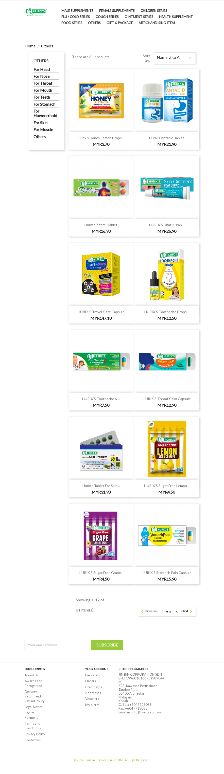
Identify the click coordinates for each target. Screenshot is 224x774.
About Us (32, 675)
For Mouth (42, 90)
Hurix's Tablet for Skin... (101, 485)
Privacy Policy (35, 734)
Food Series (71, 23)
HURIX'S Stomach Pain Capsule (167, 572)
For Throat (42, 83)
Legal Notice (34, 707)
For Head (41, 69)
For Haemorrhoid (45, 113)
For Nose (41, 76)
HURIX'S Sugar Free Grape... (101, 572)
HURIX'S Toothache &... (101, 399)
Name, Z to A (175, 58)
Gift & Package (120, 23)
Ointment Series (139, 17)
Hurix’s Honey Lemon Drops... (101, 138)
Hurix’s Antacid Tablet (166, 138)
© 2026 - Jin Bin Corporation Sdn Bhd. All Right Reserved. (112, 760)
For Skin (40, 122)
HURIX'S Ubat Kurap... (166, 225)
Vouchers (92, 699)
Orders (90, 681)
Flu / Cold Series (75, 17)
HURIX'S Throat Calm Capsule (167, 399)
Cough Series (107, 17)
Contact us (33, 740)
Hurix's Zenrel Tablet (100, 225)
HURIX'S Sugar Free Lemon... (166, 485)
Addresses (93, 693)
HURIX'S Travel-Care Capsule (101, 312)
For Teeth (41, 97)
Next (187, 611)
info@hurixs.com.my (147, 712)
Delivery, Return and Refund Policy (35, 696)
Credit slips (93, 687)
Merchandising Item (157, 23)
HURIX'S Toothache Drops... (166, 312)
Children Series (154, 11)
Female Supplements (117, 11)
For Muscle (43, 129)
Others (94, 23)
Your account (96, 669)
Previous (148, 611)
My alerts (92, 705)
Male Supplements (77, 11)
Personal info (95, 675)
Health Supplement (176, 17)
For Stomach (44, 104)
